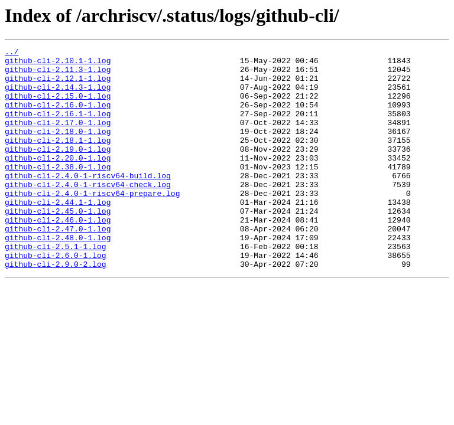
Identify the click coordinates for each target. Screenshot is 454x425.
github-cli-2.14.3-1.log (58, 95)
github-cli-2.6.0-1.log (55, 297)
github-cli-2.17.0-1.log (58, 138)
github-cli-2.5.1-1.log (55, 287)
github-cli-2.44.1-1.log (58, 233)
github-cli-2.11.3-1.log (58, 74)
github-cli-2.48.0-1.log (58, 276)
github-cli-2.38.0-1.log (58, 191)
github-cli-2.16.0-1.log (58, 117)
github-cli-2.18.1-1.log (58, 159)
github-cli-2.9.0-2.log (55, 308)
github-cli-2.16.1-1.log (58, 127)
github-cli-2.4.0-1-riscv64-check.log (88, 212)
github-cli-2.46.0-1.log (58, 255)
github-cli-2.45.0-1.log (58, 244)
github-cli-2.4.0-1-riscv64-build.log (88, 202)
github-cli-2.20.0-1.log (58, 180)
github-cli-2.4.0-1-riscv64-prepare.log (92, 223)
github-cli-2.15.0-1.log (58, 106)
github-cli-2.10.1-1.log (58, 63)
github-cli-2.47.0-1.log (58, 265)
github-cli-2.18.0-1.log (58, 148)
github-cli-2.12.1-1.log (58, 85)
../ (11, 53)
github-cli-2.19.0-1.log (58, 170)
